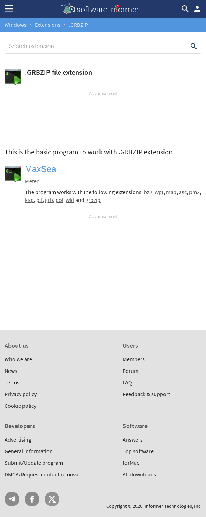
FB (32, 499)
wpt (159, 192)
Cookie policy (20, 405)
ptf (39, 199)
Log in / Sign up (197, 9)
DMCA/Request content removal (42, 474)
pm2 (194, 192)
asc (183, 192)
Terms (12, 382)
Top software (138, 451)
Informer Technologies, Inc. (172, 506)
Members (134, 359)
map (171, 192)
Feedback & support (146, 394)
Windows (15, 24)
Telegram (12, 499)
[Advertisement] (103, 118)
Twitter (52, 499)
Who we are (18, 359)
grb (49, 199)
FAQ (127, 382)
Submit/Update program (34, 462)
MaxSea (40, 169)
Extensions (47, 24)
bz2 (148, 192)
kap (29, 199)
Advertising (18, 439)
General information (29, 451)
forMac (131, 462)
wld (70, 199)
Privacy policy (21, 394)
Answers (133, 439)
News (11, 370)
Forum (131, 370)
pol (59, 199)
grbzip (93, 199)
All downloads (139, 474)
